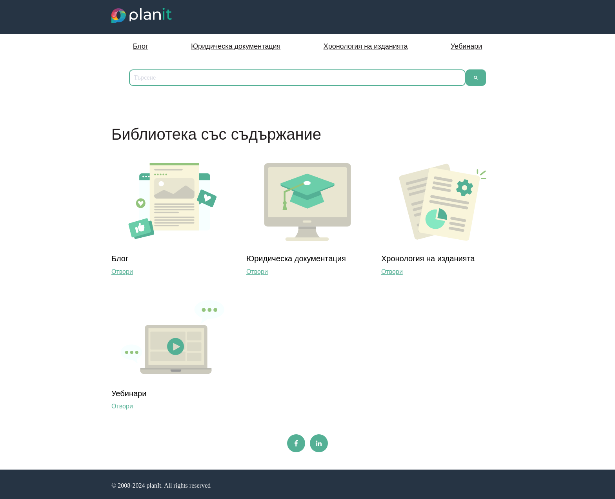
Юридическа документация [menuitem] (235, 46)
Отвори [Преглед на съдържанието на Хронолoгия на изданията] (392, 271)
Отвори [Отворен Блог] (122, 271)
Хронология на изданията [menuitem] (366, 46)
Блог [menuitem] (140, 46)
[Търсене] (476, 77)
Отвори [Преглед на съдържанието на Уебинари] (122, 406)
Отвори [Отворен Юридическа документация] (257, 271)
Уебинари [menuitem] (466, 46)
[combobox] (297, 77)
